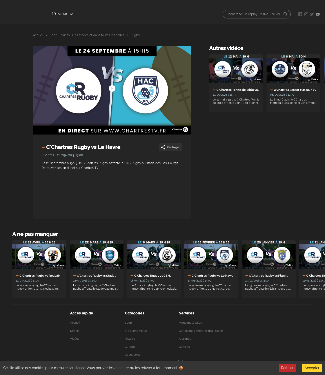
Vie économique (136, 330)
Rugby (135, 35)
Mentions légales (190, 322)
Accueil (55, 14)
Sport (128, 322)
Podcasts (135, 14)
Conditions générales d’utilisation (201, 330)
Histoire (130, 338)
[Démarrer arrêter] (112, 82)
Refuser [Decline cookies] (287, 368)
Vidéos (94, 14)
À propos (114, 14)
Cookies (184, 346)
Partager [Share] (170, 147)
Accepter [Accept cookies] (312, 368)
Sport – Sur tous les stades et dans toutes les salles (87, 35)
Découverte (133, 354)
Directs (74, 14)
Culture (130, 346)
